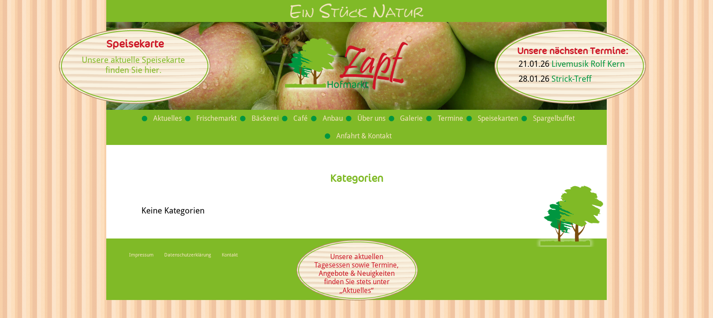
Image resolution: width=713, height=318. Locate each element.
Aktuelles (167, 118)
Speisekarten (498, 118)
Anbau (333, 118)
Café (300, 118)
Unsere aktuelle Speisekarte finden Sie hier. (133, 65)
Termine (450, 118)
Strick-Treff (571, 79)
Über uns (371, 118)
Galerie (411, 118)
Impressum (141, 255)
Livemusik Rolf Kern (588, 64)
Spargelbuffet (554, 118)
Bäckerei (265, 118)
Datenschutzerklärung (187, 255)
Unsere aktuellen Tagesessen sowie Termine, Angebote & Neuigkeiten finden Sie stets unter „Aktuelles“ (356, 274)
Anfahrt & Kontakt (364, 136)
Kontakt (230, 255)
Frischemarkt (216, 118)
